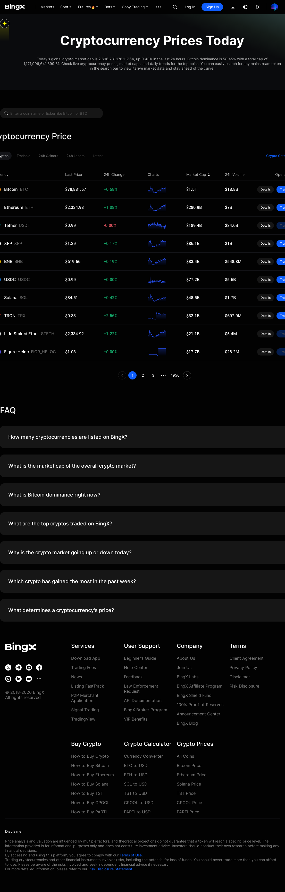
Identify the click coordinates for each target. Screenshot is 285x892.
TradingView (83, 719)
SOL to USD (135, 784)
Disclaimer (240, 676)
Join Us (184, 667)
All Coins (185, 756)
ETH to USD (136, 774)
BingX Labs (187, 676)
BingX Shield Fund (194, 695)
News (76, 676)
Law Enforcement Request (141, 688)
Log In (190, 7)
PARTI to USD (137, 811)
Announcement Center (198, 713)
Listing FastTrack (87, 686)
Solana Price (189, 784)
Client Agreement (247, 658)
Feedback (133, 676)
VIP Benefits (135, 719)
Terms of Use (131, 855)
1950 (175, 375)
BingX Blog (187, 723)
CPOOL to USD (139, 802)
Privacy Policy (243, 667)
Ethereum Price (191, 774)
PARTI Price (188, 811)
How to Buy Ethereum (92, 774)
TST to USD (135, 793)
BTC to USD (136, 765)
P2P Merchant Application (84, 698)
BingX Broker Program (145, 709)
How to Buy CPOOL (90, 802)
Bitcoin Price (189, 765)
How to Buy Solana (89, 784)
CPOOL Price (189, 802)
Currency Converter (143, 756)
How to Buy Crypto (90, 756)
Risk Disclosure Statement (110, 869)
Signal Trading (85, 709)
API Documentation (143, 700)
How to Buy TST (87, 793)
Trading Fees (83, 667)
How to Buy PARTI (89, 811)
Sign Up (212, 7)
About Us (186, 658)
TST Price (186, 793)
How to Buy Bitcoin (90, 765)
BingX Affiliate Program (199, 686)
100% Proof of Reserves (200, 704)
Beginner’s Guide (140, 658)
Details (266, 189)
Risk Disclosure (244, 686)
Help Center (135, 667)
